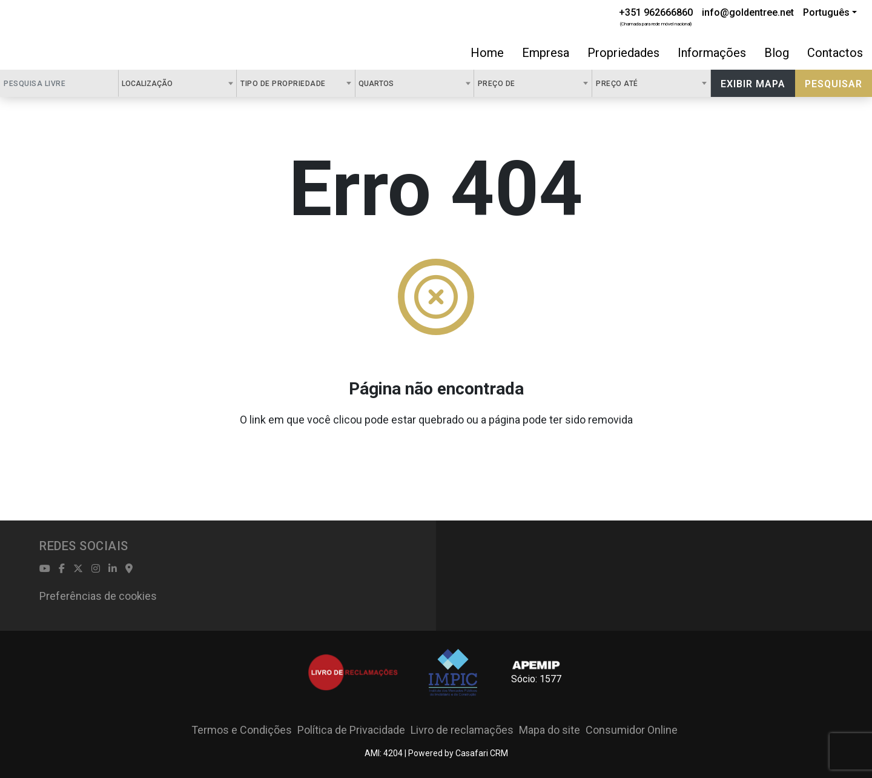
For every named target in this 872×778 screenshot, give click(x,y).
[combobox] (178, 83)
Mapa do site (549, 729)
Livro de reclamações (462, 729)
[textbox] (179, 83)
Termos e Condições (241, 729)
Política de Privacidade (351, 729)
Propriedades (623, 52)
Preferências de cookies (98, 596)
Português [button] (826, 12)
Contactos (835, 52)
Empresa (545, 52)
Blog (776, 52)
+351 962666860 (656, 12)
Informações (712, 52)
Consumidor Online (632, 729)
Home (487, 52)
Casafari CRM (481, 753)
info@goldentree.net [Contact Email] (748, 12)
